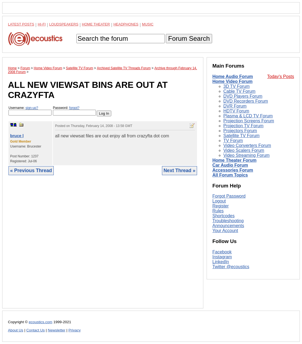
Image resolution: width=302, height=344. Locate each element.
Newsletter (56, 330)
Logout (219, 201)
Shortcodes (223, 215)
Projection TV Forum (243, 125)
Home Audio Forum (232, 76)
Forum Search (189, 38)
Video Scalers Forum (243, 150)
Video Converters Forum (247, 145)
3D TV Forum (236, 86)
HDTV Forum (236, 111)
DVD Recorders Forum (245, 101)
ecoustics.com (40, 322)
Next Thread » (179, 170)
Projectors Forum (240, 130)
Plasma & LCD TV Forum (248, 116)
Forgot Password (229, 196)
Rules (218, 211)
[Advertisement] (103, 246)
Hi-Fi (42, 24)
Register (220, 206)
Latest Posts (21, 24)
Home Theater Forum (234, 160)
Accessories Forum (232, 170)
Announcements (228, 225)
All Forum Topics (230, 175)
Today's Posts (280, 76)
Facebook (222, 252)
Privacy (75, 330)
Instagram (222, 257)
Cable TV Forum (239, 91)
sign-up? (31, 108)
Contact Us (35, 330)
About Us (15, 330)
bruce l (17, 135)
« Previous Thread (31, 170)
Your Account (225, 230)
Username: (30, 110)
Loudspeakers (63, 24)
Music (147, 24)
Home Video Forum (232, 81)
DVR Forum (234, 106)
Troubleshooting (228, 220)
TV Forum (233, 140)
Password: (74, 110)
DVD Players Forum (242, 96)
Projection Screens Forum (248, 120)
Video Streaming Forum (246, 155)
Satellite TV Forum (241, 135)
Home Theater (96, 24)
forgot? (74, 108)
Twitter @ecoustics (230, 266)
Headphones (125, 24)
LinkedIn (220, 261)
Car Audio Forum (230, 165)
